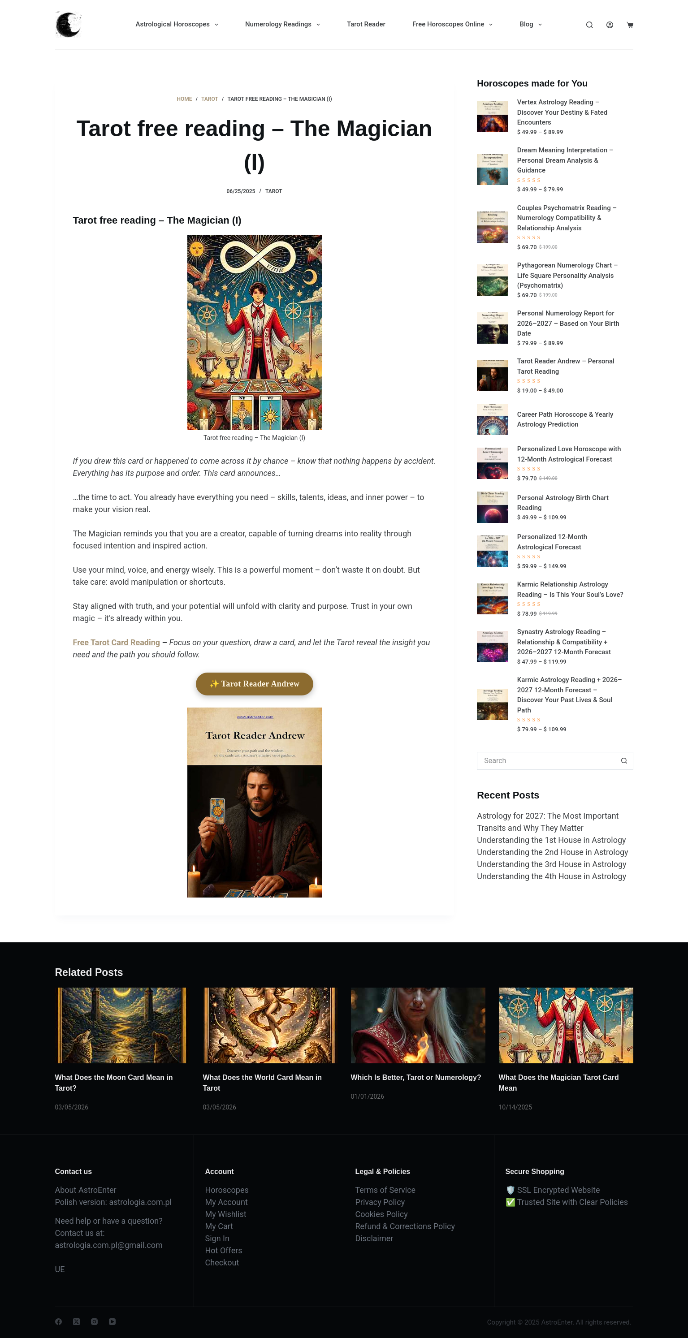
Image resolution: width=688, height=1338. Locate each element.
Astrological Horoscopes (179, 24)
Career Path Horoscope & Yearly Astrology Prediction (565, 419)
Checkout (222, 1262)
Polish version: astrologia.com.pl (113, 1202)
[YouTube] (112, 1321)
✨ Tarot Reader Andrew (254, 683)
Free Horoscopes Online (454, 24)
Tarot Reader (366, 24)
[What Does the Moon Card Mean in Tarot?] (122, 1025)
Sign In (217, 1238)
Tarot (273, 191)
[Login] (609, 25)
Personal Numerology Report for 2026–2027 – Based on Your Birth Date (568, 323)
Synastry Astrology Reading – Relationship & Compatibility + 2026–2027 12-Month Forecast (564, 642)
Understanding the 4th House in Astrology (551, 876)
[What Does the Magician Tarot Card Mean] (566, 1025)
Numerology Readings (284, 24)
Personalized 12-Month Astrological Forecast (552, 542)
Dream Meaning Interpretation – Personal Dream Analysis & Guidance (565, 160)
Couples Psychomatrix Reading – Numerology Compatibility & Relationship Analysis (567, 218)
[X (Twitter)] (76, 1321)
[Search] (589, 25)
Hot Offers (223, 1250)
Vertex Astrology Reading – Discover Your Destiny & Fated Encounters (562, 112)
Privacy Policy (380, 1202)
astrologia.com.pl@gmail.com (109, 1245)
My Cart (219, 1226)
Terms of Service (385, 1190)
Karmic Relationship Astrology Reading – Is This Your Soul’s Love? (570, 589)
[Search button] (624, 761)
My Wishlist (226, 1214)
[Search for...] (546, 761)
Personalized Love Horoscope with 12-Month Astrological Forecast (569, 454)
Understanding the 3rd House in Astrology (551, 864)
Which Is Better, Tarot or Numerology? (416, 1077)
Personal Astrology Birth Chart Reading (563, 503)
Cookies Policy (381, 1214)
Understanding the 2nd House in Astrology (552, 852)
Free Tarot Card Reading (116, 642)
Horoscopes (227, 1190)
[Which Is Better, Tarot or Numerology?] (418, 1025)
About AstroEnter (86, 1190)
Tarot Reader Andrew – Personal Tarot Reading (565, 366)
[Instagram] (94, 1321)
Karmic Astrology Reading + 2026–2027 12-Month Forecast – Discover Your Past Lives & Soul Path (569, 695)
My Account (226, 1202)
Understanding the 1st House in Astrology (551, 840)
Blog (532, 24)
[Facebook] (58, 1321)
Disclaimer (374, 1238)
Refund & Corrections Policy (405, 1226)
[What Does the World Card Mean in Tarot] (270, 1025)
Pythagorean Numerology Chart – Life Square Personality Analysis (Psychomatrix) (567, 275)
